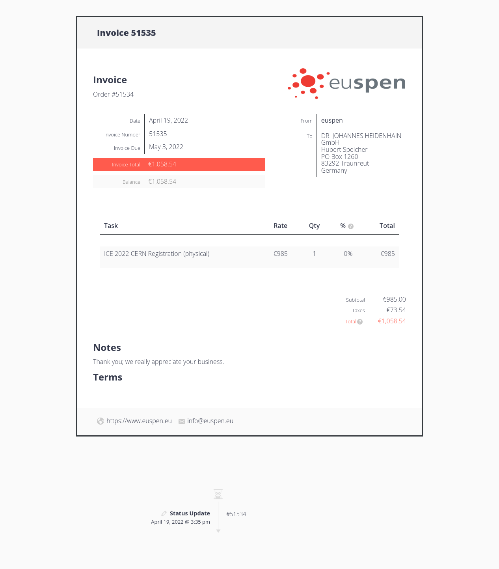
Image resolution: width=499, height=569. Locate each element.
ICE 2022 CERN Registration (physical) (156, 253)
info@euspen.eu (210, 420)
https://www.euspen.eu (139, 420)
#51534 (236, 514)
